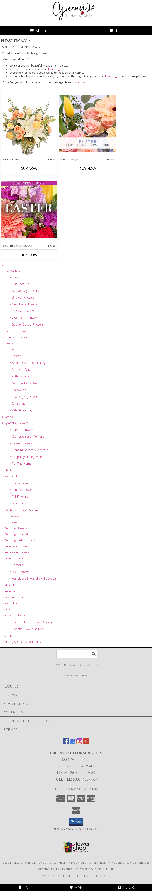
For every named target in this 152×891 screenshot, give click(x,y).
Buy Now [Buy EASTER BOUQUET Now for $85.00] (87, 168)
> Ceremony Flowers (16, 546)
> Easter (15, 356)
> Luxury (7, 343)
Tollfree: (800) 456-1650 (76, 779)
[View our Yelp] (86, 743)
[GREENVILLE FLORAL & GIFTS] (76, 20)
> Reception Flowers (15, 552)
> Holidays (9, 349)
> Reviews (8, 591)
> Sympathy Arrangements (26, 457)
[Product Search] (76, 654)
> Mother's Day (19, 370)
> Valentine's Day (20, 410)
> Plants (7, 470)
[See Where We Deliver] (76, 675)
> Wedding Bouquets (16, 534)
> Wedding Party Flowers (18, 540)
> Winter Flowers (20, 503)
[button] (76, 822)
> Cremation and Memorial (27, 436)
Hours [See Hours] (127, 887)
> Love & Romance (14, 337)
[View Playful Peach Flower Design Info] (29, 123)
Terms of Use (104, 875)
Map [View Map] (76, 887)
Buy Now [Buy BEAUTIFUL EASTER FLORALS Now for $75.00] (29, 254)
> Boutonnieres (19, 572)
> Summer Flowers (21, 490)
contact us (78, 82)
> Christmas (17, 403)
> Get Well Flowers (21, 311)
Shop (38, 30)
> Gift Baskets (11, 516)
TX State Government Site (95, 869)
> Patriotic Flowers (14, 331)
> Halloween (17, 390)
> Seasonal (9, 476)
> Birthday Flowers (21, 297)
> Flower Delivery (13, 615)
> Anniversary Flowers (24, 291)
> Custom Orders (13, 597)
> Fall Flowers (18, 497)
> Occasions (10, 277)
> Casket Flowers (20, 443)
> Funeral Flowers (21, 430)
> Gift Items (9, 522)
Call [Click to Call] (25, 887)
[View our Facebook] (66, 743)
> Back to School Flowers (26, 324)
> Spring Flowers (20, 483)
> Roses (7, 417)
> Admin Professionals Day (27, 363)
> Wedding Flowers (14, 528)
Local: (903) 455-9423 (76, 772)
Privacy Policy (49, 875)
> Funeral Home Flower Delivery (30, 622)
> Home (7, 265)
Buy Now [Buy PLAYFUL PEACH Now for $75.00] (29, 168)
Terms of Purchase (77, 875)
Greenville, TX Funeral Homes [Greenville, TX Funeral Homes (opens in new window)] (24, 862)
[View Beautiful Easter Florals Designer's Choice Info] (29, 210)
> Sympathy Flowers (15, 423)
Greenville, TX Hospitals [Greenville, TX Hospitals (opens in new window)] (68, 862)
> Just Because (19, 284)
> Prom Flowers (12, 558)
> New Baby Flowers (23, 304)
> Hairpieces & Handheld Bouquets (33, 578)
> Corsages (17, 565)
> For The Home (20, 463)
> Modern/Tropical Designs (20, 510)
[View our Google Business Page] (73, 743)
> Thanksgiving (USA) (23, 397)
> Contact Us (10, 609)
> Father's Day (19, 376)
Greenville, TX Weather (55, 869)
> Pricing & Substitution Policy (21, 642)
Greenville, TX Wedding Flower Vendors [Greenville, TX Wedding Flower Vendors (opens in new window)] (120, 862)
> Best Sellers (11, 271)
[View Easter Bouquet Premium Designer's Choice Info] (87, 123)
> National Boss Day (23, 383)
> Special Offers (12, 603)
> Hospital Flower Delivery (26, 629)
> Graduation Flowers (24, 318)
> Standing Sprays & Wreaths (28, 450)
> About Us (9, 585)
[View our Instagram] (79, 743)
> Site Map (9, 636)
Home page (54, 69)
